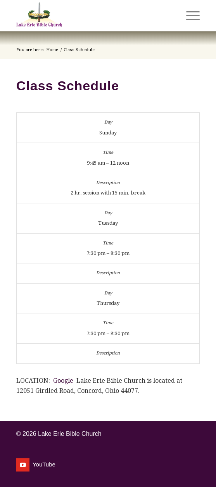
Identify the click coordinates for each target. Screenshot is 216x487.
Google (63, 380)
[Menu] (189, 15)
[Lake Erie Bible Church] (89, 15)
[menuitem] (170, 15)
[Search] (170, 15)
